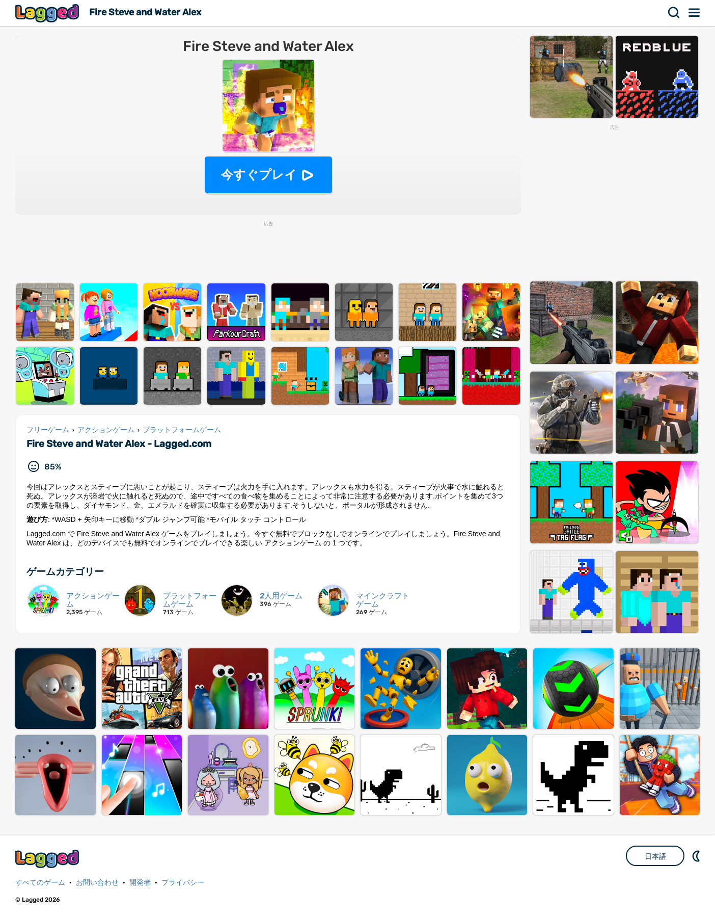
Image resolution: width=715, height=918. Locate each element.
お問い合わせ (97, 882)
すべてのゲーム (40, 882)
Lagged (48, 13)
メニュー (694, 12)
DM (697, 856)
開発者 (140, 882)
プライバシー (182, 882)
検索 (674, 12)
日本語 (655, 856)
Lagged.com (48, 859)
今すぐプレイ (259, 174)
